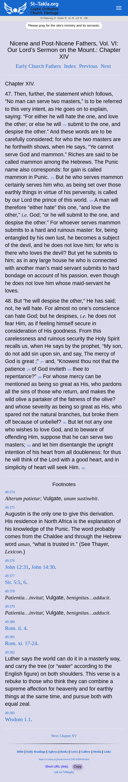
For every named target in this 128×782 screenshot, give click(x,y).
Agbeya (53, 751)
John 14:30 (43, 567)
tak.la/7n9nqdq (64, 772)
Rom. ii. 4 (15, 628)
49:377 (10, 576)
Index (70, 66)
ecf (77, 18)
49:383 (10, 713)
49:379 (10, 606)
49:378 (10, 591)
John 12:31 (16, 567)
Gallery (86, 751)
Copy (77, 766)
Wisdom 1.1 (18, 719)
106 (85, 18)
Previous (88, 66)
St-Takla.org (47, 18)
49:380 (10, 622)
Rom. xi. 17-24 (21, 643)
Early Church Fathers (38, 66)
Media (97, 751)
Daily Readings (36, 751)
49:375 (10, 507)
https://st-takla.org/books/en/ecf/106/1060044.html (64, 759)
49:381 (10, 637)
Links (107, 751)
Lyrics (74, 751)
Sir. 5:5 (12, 582)
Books (64, 751)
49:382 (10, 652)
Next (106, 66)
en (69, 18)
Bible (20, 751)
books (61, 18)
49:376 (10, 561)
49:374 (10, 492)
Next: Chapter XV (64, 736)
